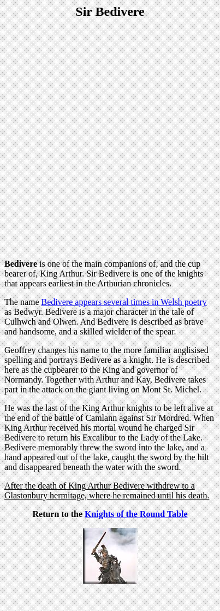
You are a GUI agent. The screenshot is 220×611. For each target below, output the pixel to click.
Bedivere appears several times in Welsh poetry (124, 302)
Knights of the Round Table (136, 514)
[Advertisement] (110, 140)
